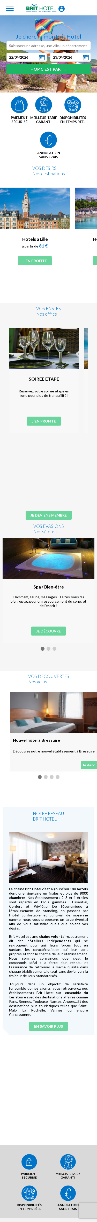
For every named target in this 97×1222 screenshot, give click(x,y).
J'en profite (35, 261)
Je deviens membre (49, 515)
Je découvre (48, 631)
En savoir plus (48, 1019)
